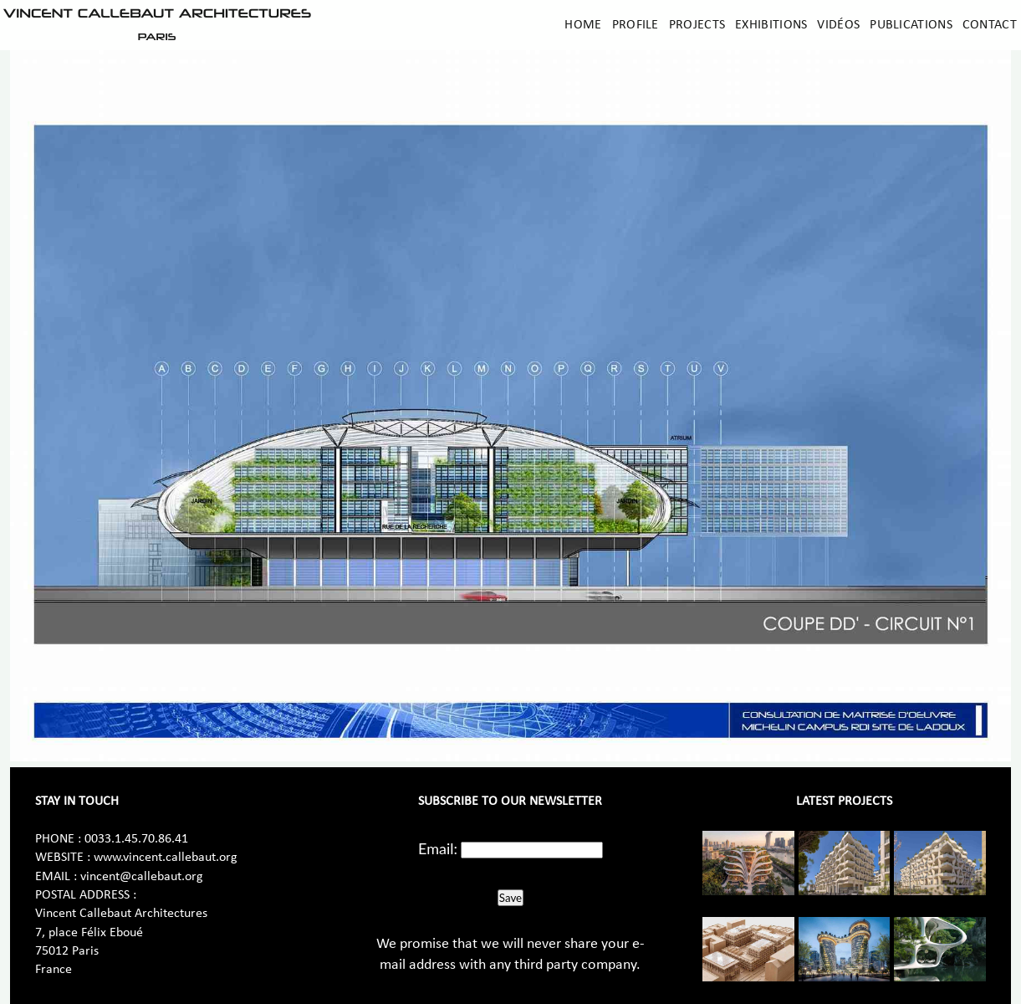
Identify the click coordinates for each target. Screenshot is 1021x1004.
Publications (911, 25)
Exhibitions (771, 25)
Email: (437, 848)
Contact (989, 25)
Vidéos (838, 25)
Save (510, 897)
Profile (635, 25)
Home (582, 25)
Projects (697, 25)
